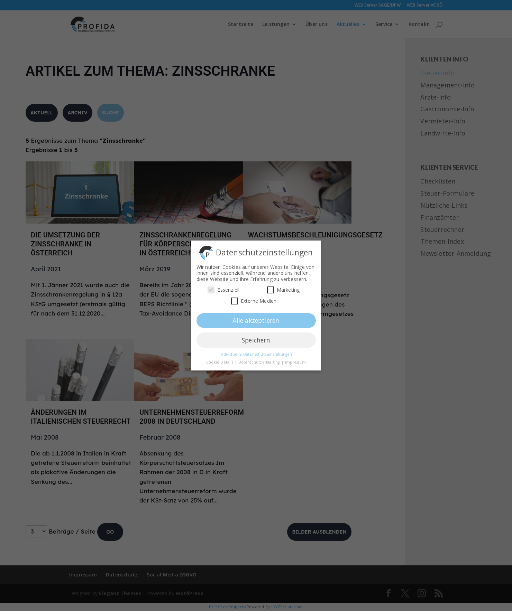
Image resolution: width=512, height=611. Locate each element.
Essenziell (223, 287)
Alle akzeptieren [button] (255, 318)
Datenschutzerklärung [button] (259, 360)
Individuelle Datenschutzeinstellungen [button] (256, 352)
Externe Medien (254, 298)
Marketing (283, 287)
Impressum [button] (295, 360)
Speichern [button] (256, 337)
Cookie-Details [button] (220, 360)
